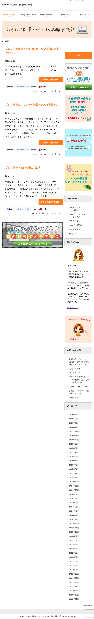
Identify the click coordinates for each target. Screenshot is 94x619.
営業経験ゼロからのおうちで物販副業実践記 (17, 5)
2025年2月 (73, 473)
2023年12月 (74, 524)
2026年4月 (73, 415)
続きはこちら (72, 308)
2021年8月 (73, 591)
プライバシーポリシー (78, 387)
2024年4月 (73, 511)
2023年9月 (73, 536)
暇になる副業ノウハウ (28, 16)
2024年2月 (73, 515)
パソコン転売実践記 (9, 16)
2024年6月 (73, 507)
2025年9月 (73, 444)
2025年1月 (73, 477)
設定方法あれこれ (76, 229)
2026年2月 (73, 423)
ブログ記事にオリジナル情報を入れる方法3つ (31, 104)
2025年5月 (73, 461)
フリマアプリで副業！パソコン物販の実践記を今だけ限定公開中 (79, 379)
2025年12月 (74, 431)
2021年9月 (73, 586)
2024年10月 (74, 490)
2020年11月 (74, 599)
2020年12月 (74, 595)
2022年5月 (73, 561)
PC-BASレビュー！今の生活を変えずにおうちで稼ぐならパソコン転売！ (79, 361)
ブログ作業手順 (75, 225)
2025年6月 (73, 457)
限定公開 (72, 234)
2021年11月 (74, 578)
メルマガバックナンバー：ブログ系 (44, 91)
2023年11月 (74, 528)
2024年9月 (73, 494)
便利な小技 (73, 221)
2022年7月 (73, 553)
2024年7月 (73, 503)
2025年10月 (74, 440)
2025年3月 (73, 469)
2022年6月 (73, 557)
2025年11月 (74, 436)
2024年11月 (74, 486)
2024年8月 (73, 498)
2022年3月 (73, 570)
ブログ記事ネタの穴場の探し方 (23, 167)
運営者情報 (73, 398)
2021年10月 (74, 582)
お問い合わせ (65, 16)
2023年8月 (73, 540)
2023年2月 (73, 549)
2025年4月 (73, 465)
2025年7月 (73, 452)
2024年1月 (73, 519)
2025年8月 (73, 448)
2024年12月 (74, 482)
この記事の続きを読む (51, 80)
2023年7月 (73, 545)
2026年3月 (73, 419)
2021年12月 (74, 574)
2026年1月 (73, 427)
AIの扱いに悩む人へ (47, 16)
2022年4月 (73, 566)
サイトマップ (84, 16)
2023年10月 (74, 532)
